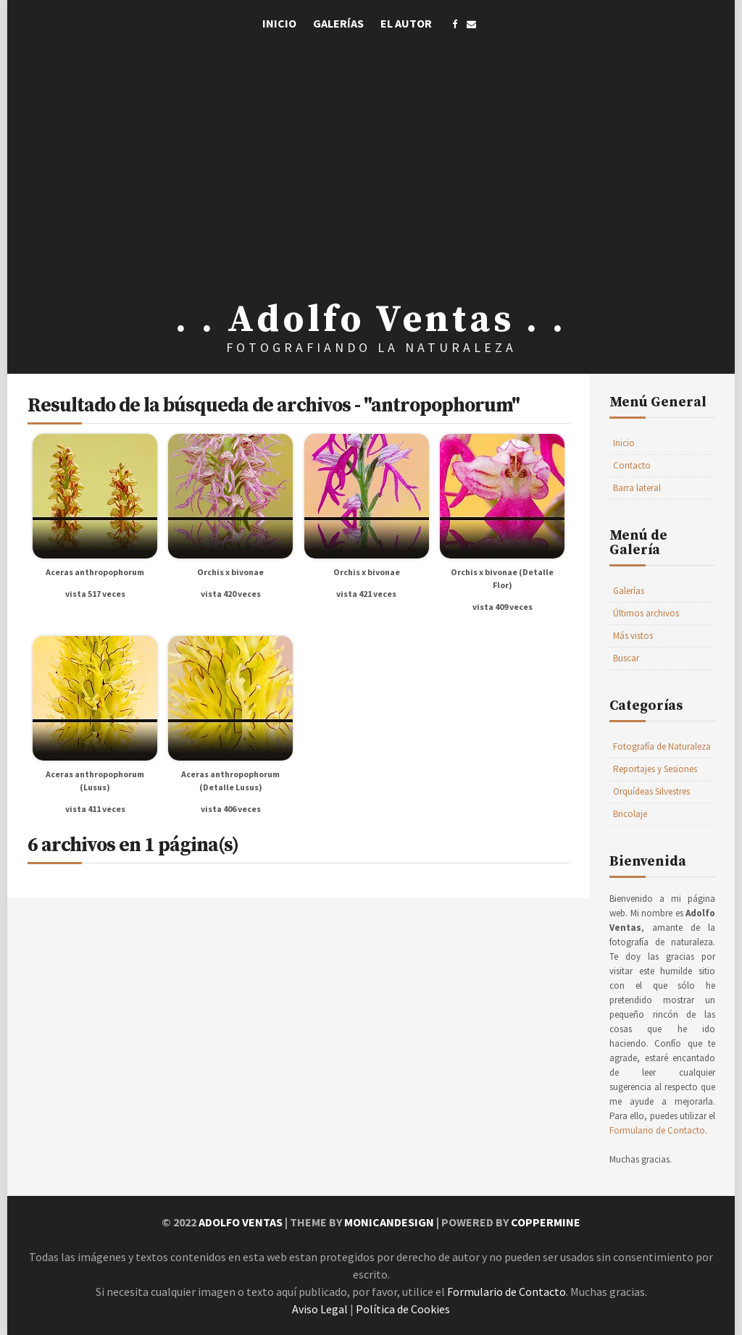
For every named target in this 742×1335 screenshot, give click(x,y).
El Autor (406, 23)
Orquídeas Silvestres (651, 791)
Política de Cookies (403, 1309)
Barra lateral (637, 488)
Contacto (632, 465)
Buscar (626, 658)
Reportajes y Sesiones (655, 769)
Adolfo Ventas (241, 1222)
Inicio (279, 23)
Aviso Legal (320, 1309)
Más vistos (633, 635)
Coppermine (545, 1222)
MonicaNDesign (389, 1222)
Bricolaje (630, 814)
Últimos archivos (646, 613)
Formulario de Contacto (657, 1130)
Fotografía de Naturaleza (662, 746)
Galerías (338, 23)
